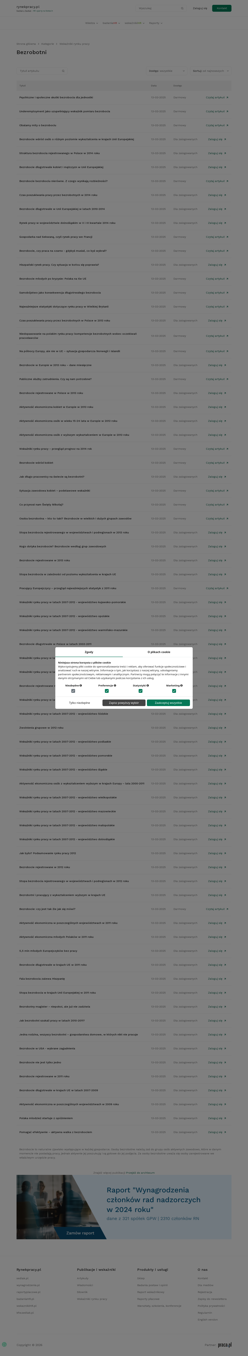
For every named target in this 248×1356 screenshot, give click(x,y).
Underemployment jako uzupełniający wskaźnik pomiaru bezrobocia (64, 111)
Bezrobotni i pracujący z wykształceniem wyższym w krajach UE (62, 895)
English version (208, 1319)
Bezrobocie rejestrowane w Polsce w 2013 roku (51, 393)
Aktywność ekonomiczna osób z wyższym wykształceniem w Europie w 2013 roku (74, 434)
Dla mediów (205, 1285)
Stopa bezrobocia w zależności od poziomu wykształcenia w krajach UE (67, 574)
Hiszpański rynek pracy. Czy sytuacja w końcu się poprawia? (59, 264)
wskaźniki (135, 23)
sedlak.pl (22, 1278)
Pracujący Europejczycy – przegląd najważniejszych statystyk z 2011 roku (67, 588)
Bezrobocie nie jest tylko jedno (40, 1062)
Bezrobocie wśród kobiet (36, 462)
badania (112, 23)
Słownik (82, 1292)
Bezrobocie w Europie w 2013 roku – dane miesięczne (55, 365)
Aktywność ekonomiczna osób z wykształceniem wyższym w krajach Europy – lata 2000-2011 (81, 783)
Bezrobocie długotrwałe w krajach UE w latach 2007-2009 (58, 1090)
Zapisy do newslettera (212, 1299)
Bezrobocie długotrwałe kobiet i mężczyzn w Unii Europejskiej (61, 167)
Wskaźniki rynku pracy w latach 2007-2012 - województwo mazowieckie (67, 811)
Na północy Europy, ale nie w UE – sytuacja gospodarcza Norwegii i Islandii (69, 351)
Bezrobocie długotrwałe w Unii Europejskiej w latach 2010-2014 (62, 209)
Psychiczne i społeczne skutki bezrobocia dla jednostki (56, 97)
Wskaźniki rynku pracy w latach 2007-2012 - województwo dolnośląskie (67, 839)
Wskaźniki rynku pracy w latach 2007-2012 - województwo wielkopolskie (68, 797)
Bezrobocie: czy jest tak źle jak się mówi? (47, 909)
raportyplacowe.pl (28, 1292)
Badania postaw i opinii (152, 1285)
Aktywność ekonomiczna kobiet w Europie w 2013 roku (56, 407)
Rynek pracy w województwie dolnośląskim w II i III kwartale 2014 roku (67, 223)
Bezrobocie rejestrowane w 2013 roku (44, 560)
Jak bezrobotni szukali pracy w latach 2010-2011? (52, 1020)
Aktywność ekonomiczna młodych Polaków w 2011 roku (56, 936)
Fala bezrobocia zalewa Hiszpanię (42, 978)
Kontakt (222, 8)
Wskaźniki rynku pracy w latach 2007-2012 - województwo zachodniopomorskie (72, 672)
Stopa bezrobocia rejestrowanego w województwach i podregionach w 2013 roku (74, 532)
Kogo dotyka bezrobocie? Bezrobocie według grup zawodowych (62, 546)
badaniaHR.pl (25, 1299)
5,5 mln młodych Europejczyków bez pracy (48, 950)
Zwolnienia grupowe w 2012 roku (41, 727)
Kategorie (47, 43)
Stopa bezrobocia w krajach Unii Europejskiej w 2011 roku (57, 992)
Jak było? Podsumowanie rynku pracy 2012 (47, 853)
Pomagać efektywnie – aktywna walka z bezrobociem (55, 1132)
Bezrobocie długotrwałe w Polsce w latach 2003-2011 (55, 644)
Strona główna (26, 43)
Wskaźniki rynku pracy (74, 43)
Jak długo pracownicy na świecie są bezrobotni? (51, 476)
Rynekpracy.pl (29, 1270)
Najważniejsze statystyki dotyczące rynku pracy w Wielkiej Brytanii (63, 306)
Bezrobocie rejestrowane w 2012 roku (44, 867)
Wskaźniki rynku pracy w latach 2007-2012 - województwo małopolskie (67, 825)
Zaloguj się (200, 8)
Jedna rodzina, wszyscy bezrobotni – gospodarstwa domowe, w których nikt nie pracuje (78, 1034)
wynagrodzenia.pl (28, 1285)
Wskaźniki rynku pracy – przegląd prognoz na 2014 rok (55, 448)
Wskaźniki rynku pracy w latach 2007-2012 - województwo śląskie (63, 769)
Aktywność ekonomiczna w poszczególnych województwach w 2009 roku (69, 1104)
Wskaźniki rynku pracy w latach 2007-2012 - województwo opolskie (64, 616)
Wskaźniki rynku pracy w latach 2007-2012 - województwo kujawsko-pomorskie (72, 602)
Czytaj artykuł (217, 97)
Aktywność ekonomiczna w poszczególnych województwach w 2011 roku (68, 923)
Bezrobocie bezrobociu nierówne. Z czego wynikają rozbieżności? (63, 181)
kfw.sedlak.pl (25, 1312)
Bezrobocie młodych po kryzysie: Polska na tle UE (52, 278)
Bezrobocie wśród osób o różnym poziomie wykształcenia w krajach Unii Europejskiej (76, 139)
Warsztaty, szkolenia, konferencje (159, 1305)
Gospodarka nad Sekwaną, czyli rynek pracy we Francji (55, 236)
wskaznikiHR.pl (27, 1305)
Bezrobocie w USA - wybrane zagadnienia (47, 1048)
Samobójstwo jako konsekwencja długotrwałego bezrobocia (60, 292)
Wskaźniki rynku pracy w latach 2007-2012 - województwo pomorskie (65, 755)
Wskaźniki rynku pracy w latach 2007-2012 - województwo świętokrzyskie (68, 658)
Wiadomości (85, 1285)
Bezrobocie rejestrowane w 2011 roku (44, 1076)
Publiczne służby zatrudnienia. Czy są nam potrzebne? (55, 379)
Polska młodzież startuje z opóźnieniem (46, 1118)
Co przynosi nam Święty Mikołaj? (41, 504)
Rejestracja (205, 1292)
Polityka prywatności (211, 1305)
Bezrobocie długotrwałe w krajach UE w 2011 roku (53, 964)
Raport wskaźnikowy (150, 1292)
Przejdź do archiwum (140, 1172)
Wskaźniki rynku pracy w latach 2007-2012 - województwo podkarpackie (67, 699)
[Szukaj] (182, 8)
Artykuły (82, 1278)
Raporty (156, 23)
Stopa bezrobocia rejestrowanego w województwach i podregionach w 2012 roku (74, 881)
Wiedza (92, 23)
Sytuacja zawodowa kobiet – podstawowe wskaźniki (54, 490)
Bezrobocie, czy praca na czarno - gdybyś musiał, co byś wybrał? (63, 250)
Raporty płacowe (148, 1299)
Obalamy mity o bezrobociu (37, 125)
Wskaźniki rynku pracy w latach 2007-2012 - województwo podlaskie (65, 741)
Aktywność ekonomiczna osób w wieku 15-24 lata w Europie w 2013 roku (68, 421)
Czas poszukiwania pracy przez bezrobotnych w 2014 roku (58, 195)
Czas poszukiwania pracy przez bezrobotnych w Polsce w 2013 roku (64, 320)
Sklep (141, 1278)
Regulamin (205, 1312)
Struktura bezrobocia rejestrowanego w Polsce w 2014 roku (59, 153)
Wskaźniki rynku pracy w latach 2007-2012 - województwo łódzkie (63, 713)
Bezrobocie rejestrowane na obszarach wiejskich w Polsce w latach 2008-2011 (71, 685)
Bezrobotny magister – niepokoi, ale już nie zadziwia (54, 1006)
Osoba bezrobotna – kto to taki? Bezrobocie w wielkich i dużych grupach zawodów (75, 518)
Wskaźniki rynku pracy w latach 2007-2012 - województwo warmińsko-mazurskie (73, 630)
